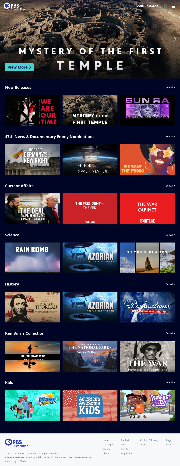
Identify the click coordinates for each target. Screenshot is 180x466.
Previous (5, 39)
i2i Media (21, 461)
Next (175, 39)
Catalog (152, 6)
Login (140, 6)
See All (170, 87)
